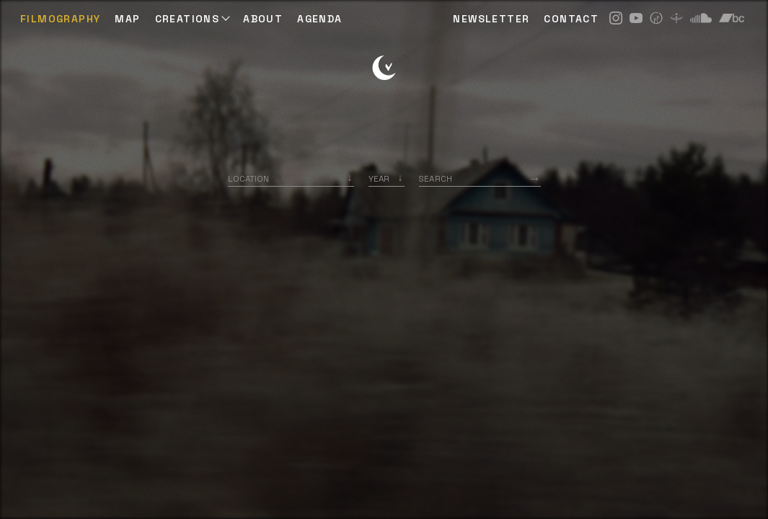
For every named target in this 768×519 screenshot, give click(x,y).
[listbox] (386, 178)
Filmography (60, 19)
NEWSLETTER (491, 19)
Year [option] (378, 178)
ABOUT (263, 19)
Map (127, 19)
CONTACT (571, 19)
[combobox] (291, 178)
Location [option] (248, 178)
